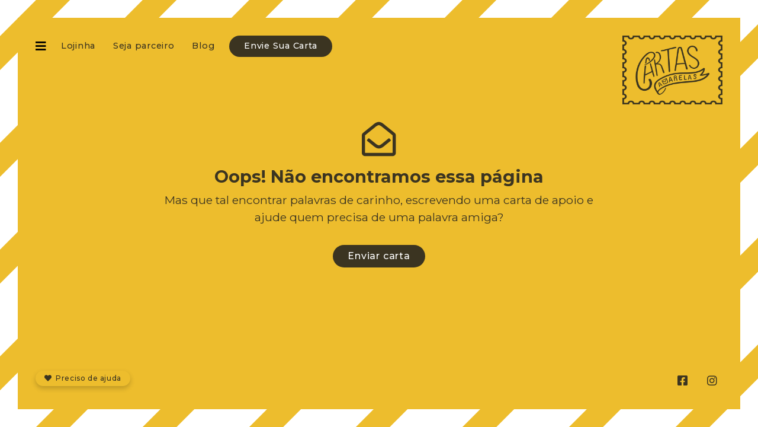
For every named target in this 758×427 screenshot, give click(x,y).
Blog (203, 45)
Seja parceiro (143, 45)
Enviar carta (379, 256)
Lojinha (78, 45)
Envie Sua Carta (280, 45)
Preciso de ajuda (82, 378)
